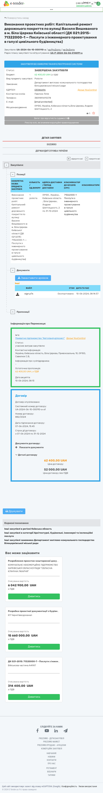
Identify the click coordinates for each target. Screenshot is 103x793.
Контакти (51, 760)
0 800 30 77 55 (82, 3)
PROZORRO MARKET (51, 741)
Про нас (51, 763)
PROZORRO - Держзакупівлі (51, 738)
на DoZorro (69, 49)
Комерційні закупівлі (51, 748)
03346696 (40, 90)
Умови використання (88, 786)
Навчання (51, 753)
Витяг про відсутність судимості (51, 118)
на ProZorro (54, 49)
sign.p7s (28, 293)
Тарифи (51, 775)
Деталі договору (26, 454)
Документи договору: (27, 443)
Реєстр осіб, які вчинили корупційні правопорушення (52, 122)
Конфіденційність (69, 786)
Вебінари (51, 771)
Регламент (51, 768)
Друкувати (14, 511)
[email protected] (43, 102)
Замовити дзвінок (84, 6)
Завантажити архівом (33, 278)
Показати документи (29, 447)
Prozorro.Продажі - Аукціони (51, 745)
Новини (51, 757)
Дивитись (34, 596)
